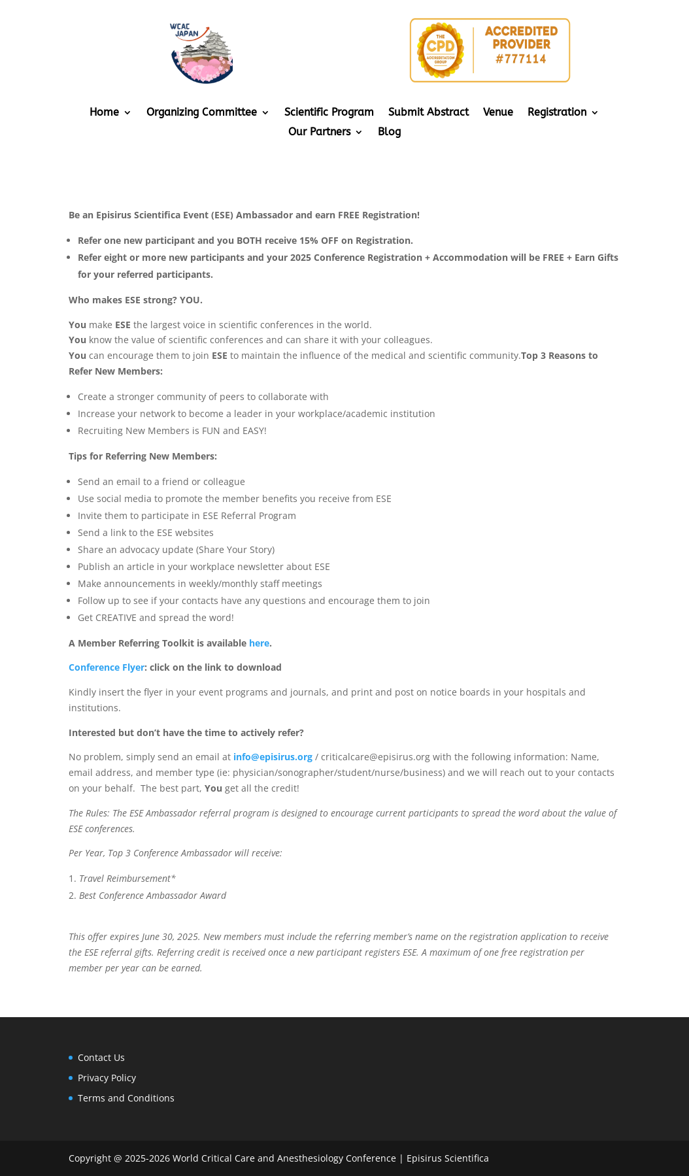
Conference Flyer (106, 667)
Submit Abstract (428, 113)
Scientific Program (329, 113)
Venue (498, 113)
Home (104, 113)
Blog (389, 132)
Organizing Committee (201, 113)
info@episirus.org (272, 756)
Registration (557, 113)
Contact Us (101, 1057)
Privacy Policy (107, 1077)
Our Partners (319, 132)
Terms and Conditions (126, 1098)
